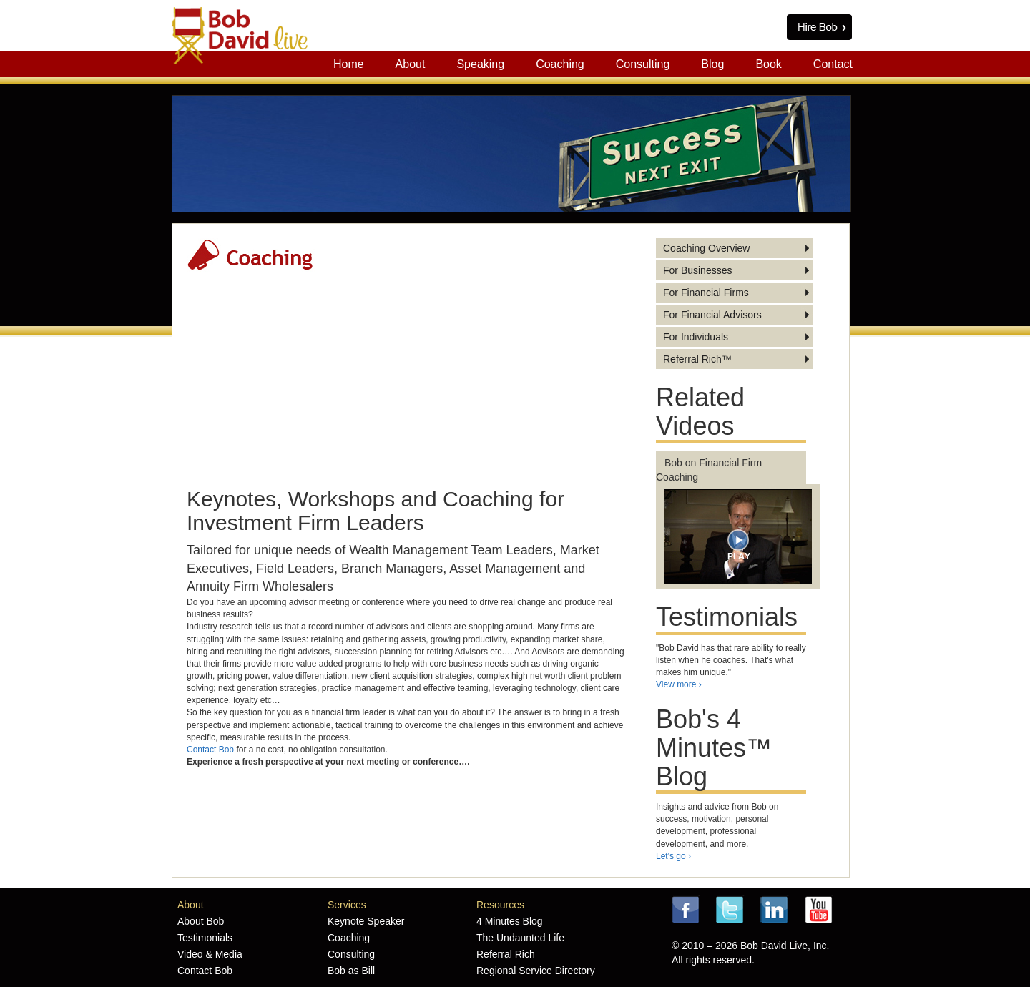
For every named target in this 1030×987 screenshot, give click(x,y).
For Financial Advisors (712, 314)
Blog (712, 64)
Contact (833, 64)
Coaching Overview (706, 248)
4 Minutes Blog (509, 921)
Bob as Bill (351, 970)
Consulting (643, 64)
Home (348, 64)
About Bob (200, 921)
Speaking (480, 64)
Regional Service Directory (535, 970)
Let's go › (673, 856)
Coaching (560, 64)
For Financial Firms (706, 292)
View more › (679, 684)
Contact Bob (210, 750)
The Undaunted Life (520, 937)
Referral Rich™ (697, 359)
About (411, 64)
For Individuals (695, 337)
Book (768, 64)
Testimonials (204, 937)
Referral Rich (505, 954)
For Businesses (697, 270)
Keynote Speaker (366, 921)
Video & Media (209, 954)
